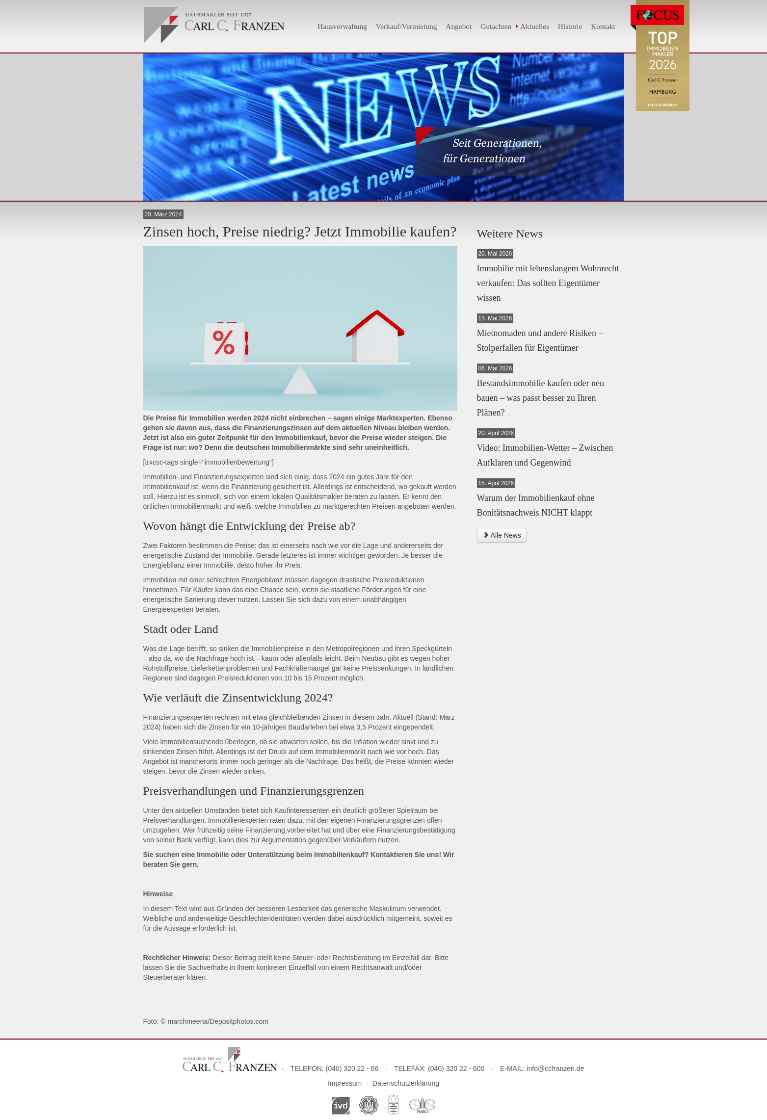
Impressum (345, 1083)
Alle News (501, 535)
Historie (570, 26)
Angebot (459, 26)
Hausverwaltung (342, 26)
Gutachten (495, 26)
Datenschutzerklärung (405, 1083)
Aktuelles (534, 26)
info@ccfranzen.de (555, 1068)
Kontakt (603, 26)
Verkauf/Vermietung (406, 26)
